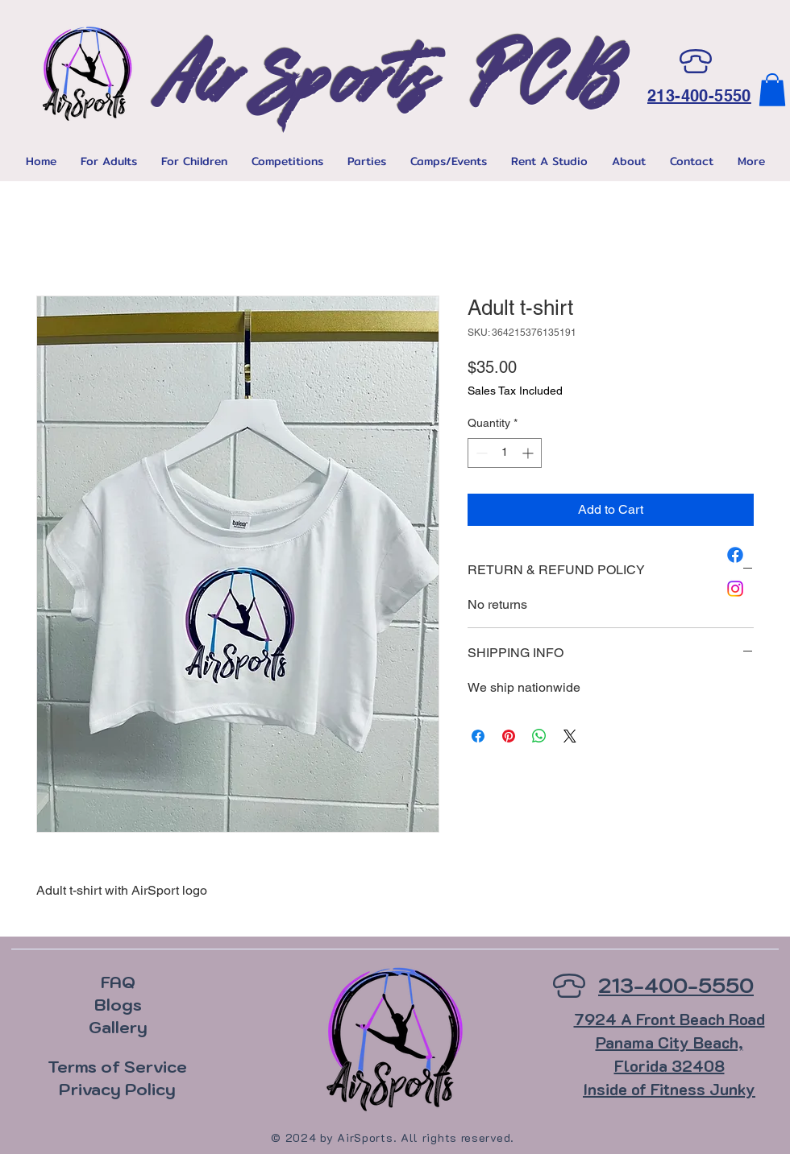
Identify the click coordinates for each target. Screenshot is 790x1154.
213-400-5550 (699, 95)
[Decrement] (480, 453)
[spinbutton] (504, 453)
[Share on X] (570, 736)
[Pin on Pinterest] (508, 736)
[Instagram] (735, 588)
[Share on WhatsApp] (539, 736)
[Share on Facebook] (478, 736)
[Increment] (529, 453)
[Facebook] (735, 554)
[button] (772, 89)
